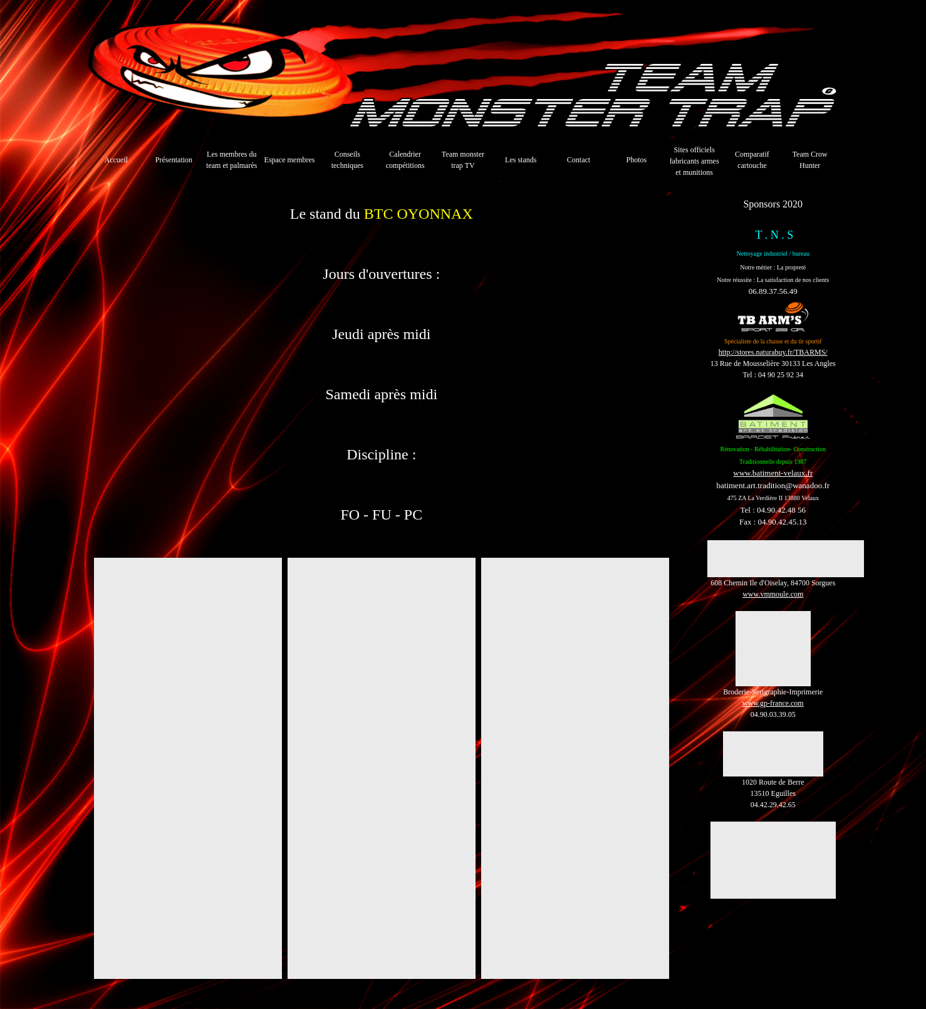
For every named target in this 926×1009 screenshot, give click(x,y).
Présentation (173, 159)
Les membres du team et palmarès (231, 160)
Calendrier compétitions (405, 160)
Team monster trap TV (463, 160)
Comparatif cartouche (752, 160)
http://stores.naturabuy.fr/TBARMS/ (773, 352)
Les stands (520, 159)
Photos (636, 159)
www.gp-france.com (773, 703)
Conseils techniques (347, 160)
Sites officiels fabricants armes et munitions (694, 161)
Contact (578, 159)
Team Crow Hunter (810, 160)
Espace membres (289, 159)
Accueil (115, 159)
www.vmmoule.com (772, 594)
